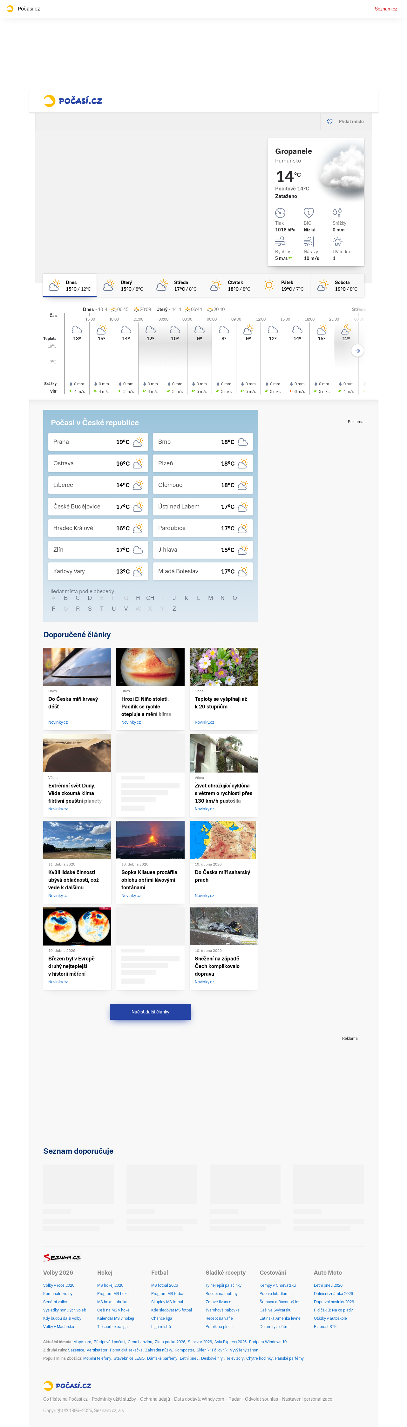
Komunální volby (57, 1293)
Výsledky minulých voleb (64, 1310)
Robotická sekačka (126, 1350)
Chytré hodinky (259, 1358)
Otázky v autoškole (330, 1318)
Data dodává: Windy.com (199, 1399)
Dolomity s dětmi (274, 1326)
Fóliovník (219, 1350)
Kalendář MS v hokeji (115, 1318)
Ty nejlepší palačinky (223, 1285)
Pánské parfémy (289, 1358)
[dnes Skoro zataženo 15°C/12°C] (70, 285)
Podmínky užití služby (114, 1399)
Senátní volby (55, 1302)
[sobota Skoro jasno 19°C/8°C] (337, 285)
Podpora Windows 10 (268, 1342)
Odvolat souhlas (261, 1399)
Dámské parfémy (162, 1358)
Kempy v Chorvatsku (278, 1285)
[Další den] (357, 350)
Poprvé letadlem (274, 1293)
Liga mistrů (161, 1326)
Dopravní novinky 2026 (334, 1302)
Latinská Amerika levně (280, 1318)
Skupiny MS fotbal (167, 1302)
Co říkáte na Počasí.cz (65, 1399)
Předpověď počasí (109, 1342)
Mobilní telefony (97, 1358)
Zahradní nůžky (158, 1350)
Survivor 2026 (200, 1342)
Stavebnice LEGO (129, 1358)
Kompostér (184, 1350)
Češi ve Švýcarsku (275, 1310)
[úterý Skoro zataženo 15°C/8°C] (123, 285)
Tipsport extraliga (112, 1326)
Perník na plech (219, 1326)
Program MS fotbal (167, 1293)
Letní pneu (189, 1358)
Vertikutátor (97, 1350)
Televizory (235, 1358)
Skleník (203, 1350)
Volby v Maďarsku (58, 1326)
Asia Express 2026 (230, 1342)
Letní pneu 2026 (328, 1285)
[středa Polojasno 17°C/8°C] (176, 285)
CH (150, 597)
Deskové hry (212, 1358)
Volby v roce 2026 (58, 1285)
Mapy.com (82, 1342)
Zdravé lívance (218, 1302)
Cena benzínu (140, 1342)
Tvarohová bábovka (223, 1310)
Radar (234, 1399)
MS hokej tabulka (112, 1302)
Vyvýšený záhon (244, 1350)
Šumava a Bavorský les (280, 1302)
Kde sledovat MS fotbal (171, 1310)
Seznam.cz (386, 8)
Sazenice (76, 1350)
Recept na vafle (219, 1318)
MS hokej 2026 (110, 1285)
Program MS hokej (113, 1293)
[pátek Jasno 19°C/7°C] (283, 285)
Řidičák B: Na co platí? (333, 1310)
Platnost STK (325, 1326)
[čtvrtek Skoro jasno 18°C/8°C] (230, 285)
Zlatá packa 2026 (170, 1342)
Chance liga (161, 1318)
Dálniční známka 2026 (333, 1293)
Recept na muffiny (222, 1293)
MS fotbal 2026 (164, 1285)
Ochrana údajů (155, 1399)
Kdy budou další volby (62, 1318)
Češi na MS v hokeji (114, 1310)
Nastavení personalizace (307, 1399)
